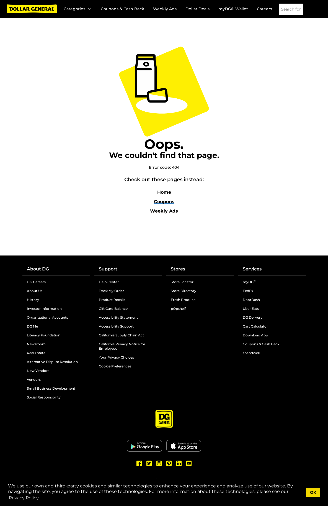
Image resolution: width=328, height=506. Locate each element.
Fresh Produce (183, 300)
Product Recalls (112, 300)
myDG (249, 282)
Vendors (34, 379)
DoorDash (251, 300)
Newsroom (36, 344)
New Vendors (38, 371)
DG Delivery (252, 317)
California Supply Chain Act (121, 335)
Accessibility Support (116, 326)
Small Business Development (51, 388)
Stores (178, 269)
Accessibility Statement (118, 317)
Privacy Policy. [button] (24, 497)
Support (108, 269)
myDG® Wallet (233, 8)
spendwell (251, 353)
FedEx (248, 291)
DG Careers (36, 282)
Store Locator (182, 282)
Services (252, 269)
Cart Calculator (255, 326)
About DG (38, 269)
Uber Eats (251, 308)
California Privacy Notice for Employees (122, 346)
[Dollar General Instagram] (159, 463)
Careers (264, 8)
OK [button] (313, 492)
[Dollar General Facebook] (139, 463)
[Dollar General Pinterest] (169, 463)
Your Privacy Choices (116, 357)
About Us (34, 291)
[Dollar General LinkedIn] (179, 463)
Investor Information (44, 308)
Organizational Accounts (47, 317)
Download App (255, 335)
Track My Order (111, 291)
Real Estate (36, 353)
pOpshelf (178, 308)
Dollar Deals (197, 8)
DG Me (32, 326)
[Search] (295, 9)
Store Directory (183, 291)
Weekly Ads (165, 8)
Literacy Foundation (43, 335)
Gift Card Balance (113, 308)
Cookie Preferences (115, 366)
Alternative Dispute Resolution (52, 362)
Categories (78, 8)
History (33, 300)
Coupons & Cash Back (122, 8)
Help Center (109, 282)
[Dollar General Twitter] (149, 463)
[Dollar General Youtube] (189, 463)
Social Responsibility (44, 397)
